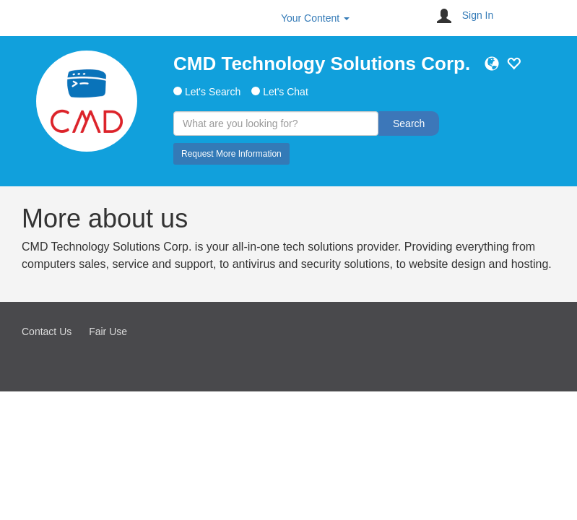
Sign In (478, 15)
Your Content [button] (315, 18)
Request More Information (231, 154)
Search (409, 123)
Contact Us (46, 331)
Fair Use (108, 331)
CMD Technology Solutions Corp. (321, 63)
